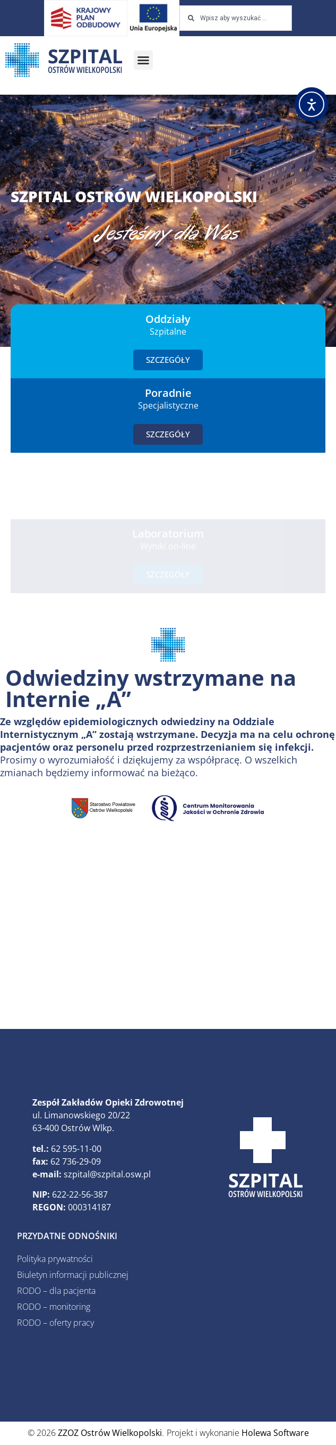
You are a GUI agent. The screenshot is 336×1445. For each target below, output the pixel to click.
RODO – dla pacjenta (56, 1291)
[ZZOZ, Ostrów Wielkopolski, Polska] (168, 932)
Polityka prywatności (55, 1259)
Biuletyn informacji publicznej (72, 1275)
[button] (143, 60)
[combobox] (235, 18)
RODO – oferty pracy (55, 1322)
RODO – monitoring (53, 1307)
